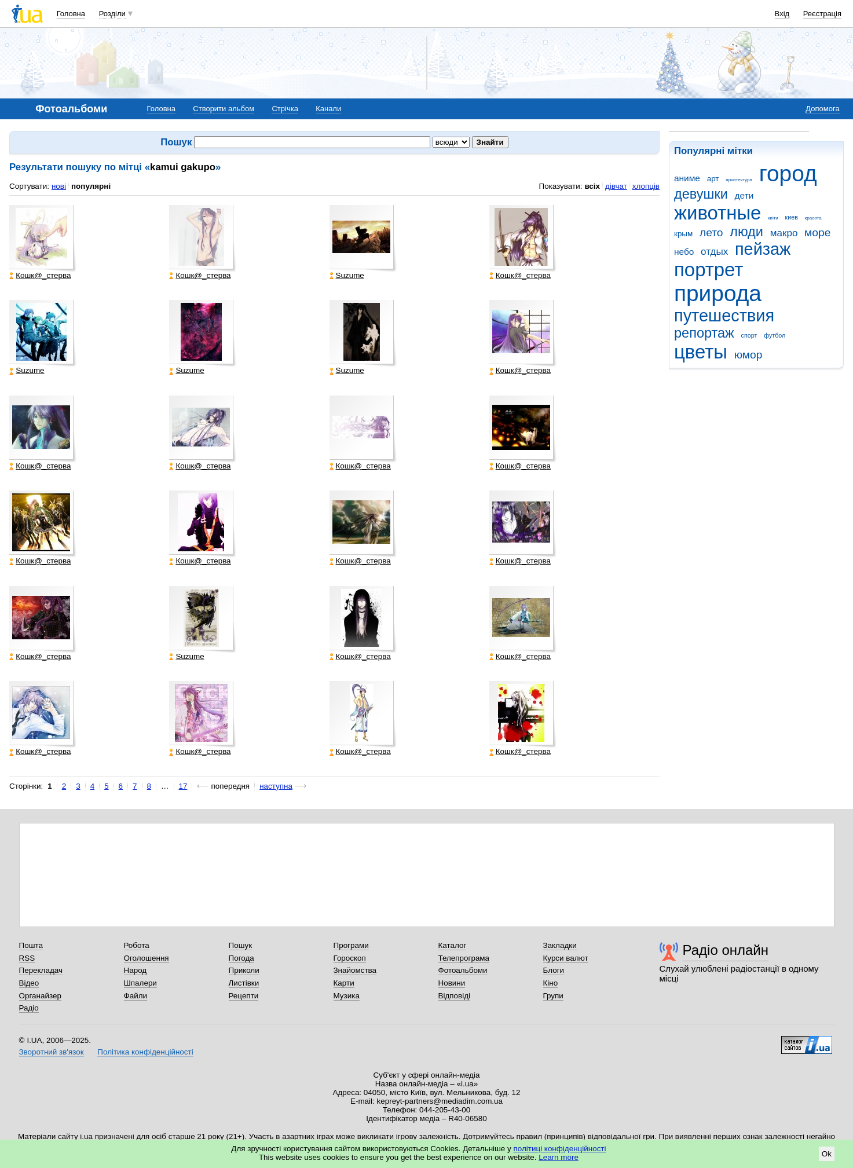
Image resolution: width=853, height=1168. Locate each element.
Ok (827, 1153)
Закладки (560, 945)
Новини (452, 983)
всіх (592, 186)
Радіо (29, 1008)
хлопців (646, 186)
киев (791, 217)
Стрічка (285, 108)
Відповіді (454, 995)
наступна (275, 786)
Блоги (554, 970)
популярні (91, 186)
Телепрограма (464, 958)
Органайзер (40, 995)
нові (59, 186)
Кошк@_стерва (40, 275)
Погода (241, 958)
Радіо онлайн (726, 950)
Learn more (559, 1157)
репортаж (704, 332)
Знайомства (355, 970)
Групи (553, 995)
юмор (748, 355)
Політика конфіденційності (145, 1052)
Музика (347, 995)
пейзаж (762, 249)
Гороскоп (350, 958)
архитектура (739, 179)
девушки (701, 194)
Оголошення (146, 958)
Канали (328, 108)
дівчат (616, 186)
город (788, 173)
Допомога (822, 108)
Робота (136, 945)
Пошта (31, 945)
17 (183, 786)
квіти (773, 218)
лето (711, 232)
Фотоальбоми (463, 970)
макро (784, 233)
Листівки (244, 983)
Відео (29, 983)
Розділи (112, 13)
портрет (708, 269)
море (817, 232)
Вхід (782, 13)
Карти (344, 983)
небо (684, 252)
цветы (700, 352)
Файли (136, 995)
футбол (774, 335)
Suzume (347, 275)
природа (718, 293)
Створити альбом (223, 108)
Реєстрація (822, 13)
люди (746, 231)
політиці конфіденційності (560, 1148)
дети (744, 195)
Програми (351, 945)
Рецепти (244, 995)
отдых (714, 251)
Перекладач (41, 970)
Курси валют (565, 958)
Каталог (452, 945)
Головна (71, 13)
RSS (27, 958)
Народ (135, 970)
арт (713, 178)
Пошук (240, 945)
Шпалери (140, 983)
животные (717, 213)
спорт (749, 335)
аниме (687, 178)
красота (813, 218)
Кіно (550, 983)
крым (683, 233)
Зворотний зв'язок (51, 1052)
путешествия (724, 315)
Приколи (244, 970)
